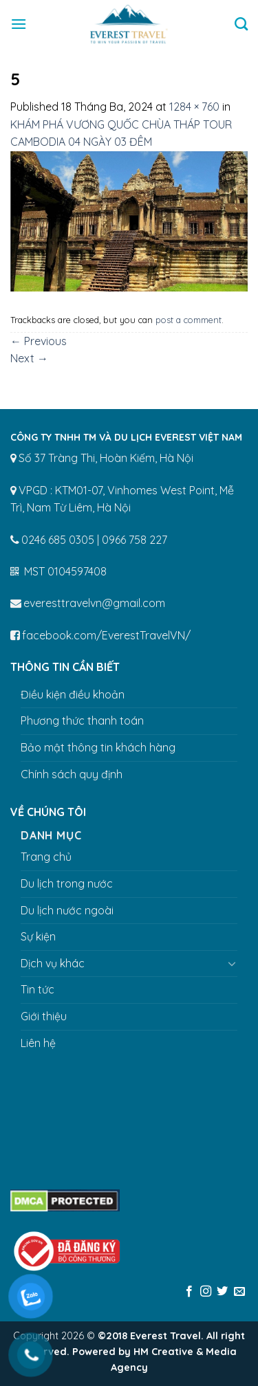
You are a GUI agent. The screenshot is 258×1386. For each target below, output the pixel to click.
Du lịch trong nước (67, 883)
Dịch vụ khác (53, 963)
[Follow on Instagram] (205, 1292)
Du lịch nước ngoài (67, 910)
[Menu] (18, 24)
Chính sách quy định (71, 774)
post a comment (188, 319)
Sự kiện (38, 936)
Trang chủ (46, 857)
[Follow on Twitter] (222, 1292)
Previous (38, 341)
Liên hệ (38, 1043)
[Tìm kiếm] (241, 23)
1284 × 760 (194, 106)
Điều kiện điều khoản (73, 694)
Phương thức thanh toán (82, 720)
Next (29, 358)
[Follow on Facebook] (188, 1292)
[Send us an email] (239, 1292)
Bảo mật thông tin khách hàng (98, 747)
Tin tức (37, 989)
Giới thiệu (44, 1016)
